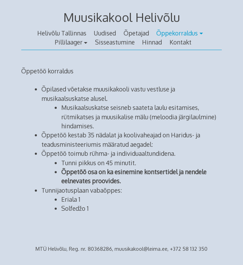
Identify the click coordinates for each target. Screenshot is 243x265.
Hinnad (152, 42)
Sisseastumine (115, 42)
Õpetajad (136, 33)
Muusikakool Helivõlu (121, 17)
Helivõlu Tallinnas (61, 33)
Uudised (105, 33)
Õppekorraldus (177, 33)
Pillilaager (69, 42)
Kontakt (180, 42)
